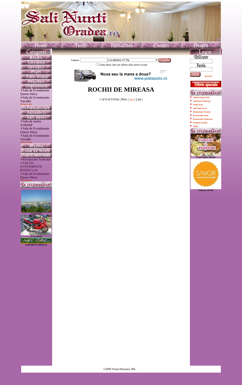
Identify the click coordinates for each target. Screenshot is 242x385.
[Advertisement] (36, 306)
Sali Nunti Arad (199, 108)
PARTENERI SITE (201, 97)
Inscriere (208, 76)
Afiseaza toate (26, 104)
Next (132, 100)
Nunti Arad (198, 105)
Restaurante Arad (200, 115)
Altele (195, 126)
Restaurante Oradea (201, 112)
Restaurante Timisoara (203, 119)
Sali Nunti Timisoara (202, 101)
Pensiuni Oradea (200, 123)
